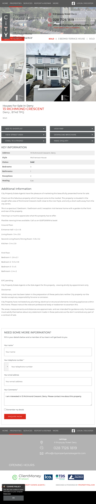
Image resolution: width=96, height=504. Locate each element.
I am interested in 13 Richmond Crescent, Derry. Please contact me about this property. (48, 411)
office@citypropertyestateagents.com (74, 25)
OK (13, 498)
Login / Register (85, 3)
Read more (7, 494)
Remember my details (15, 423)
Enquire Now (15, 429)
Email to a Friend (14, 153)
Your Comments (11, 403)
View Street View (14, 147)
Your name (9, 358)
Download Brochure (65, 147)
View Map (58, 141)
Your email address (11, 388)
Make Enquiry (61, 153)
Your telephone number (14, 373)
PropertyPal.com (86, 498)
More (56, 3)
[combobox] (6, 379)
